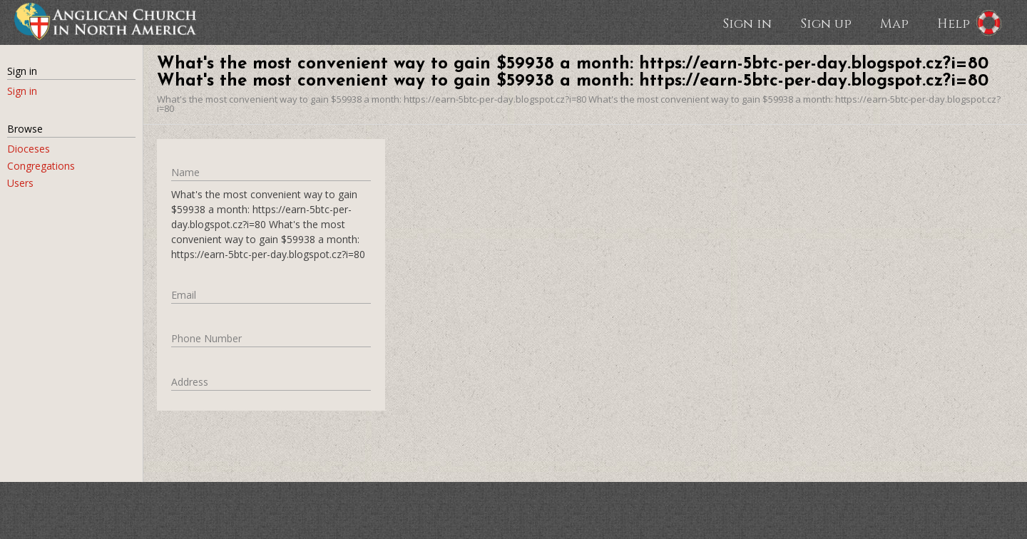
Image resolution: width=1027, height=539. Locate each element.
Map (894, 23)
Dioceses (28, 148)
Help (953, 23)
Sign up (826, 23)
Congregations (41, 166)
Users (20, 183)
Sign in (747, 23)
